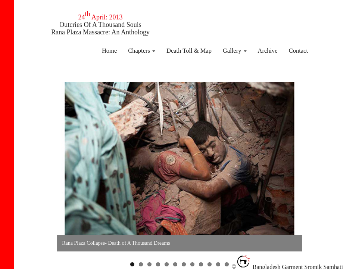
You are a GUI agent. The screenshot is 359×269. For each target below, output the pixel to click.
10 (209, 264)
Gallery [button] (235, 50)
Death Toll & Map (189, 50)
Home (109, 50)
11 (218, 264)
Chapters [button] (141, 50)
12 (227, 264)
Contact (298, 50)
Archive (268, 50)
